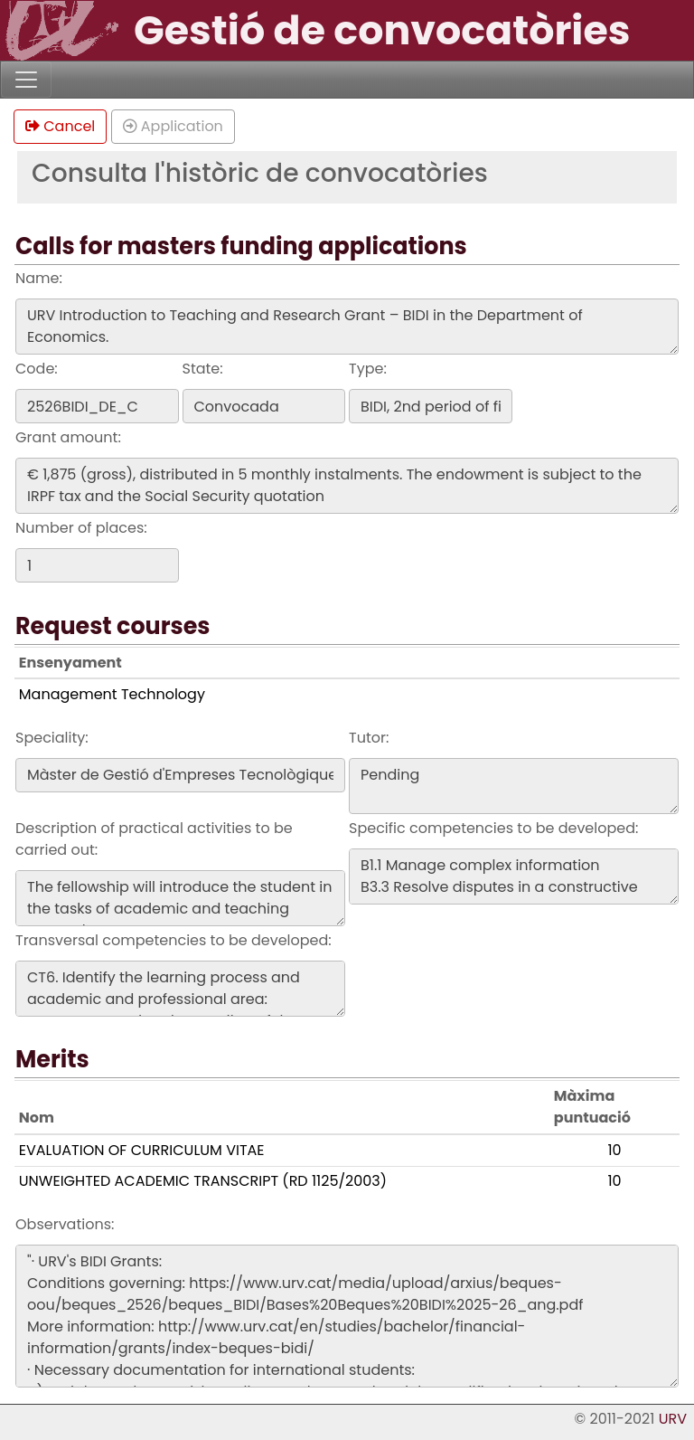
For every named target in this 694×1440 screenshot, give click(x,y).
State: (203, 368)
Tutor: (369, 737)
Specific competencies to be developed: (493, 828)
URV (673, 1418)
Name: (38, 278)
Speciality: (52, 737)
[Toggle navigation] (26, 80)
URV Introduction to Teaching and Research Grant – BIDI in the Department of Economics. (347, 326)
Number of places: (81, 527)
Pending (514, 786)
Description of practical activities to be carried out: (154, 839)
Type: (368, 368)
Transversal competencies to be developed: (173, 940)
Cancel (60, 126)
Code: (36, 368)
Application (173, 126)
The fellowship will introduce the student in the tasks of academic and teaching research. (180, 898)
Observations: (64, 1224)
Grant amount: (68, 437)
